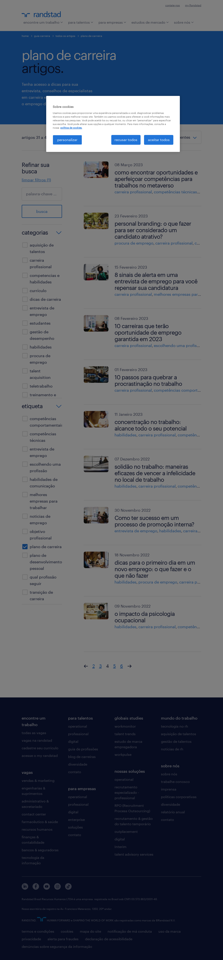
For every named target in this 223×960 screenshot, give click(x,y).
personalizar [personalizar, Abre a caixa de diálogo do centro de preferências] (67, 140)
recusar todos (126, 140)
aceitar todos (159, 140)
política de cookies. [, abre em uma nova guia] (71, 127)
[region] (113, 124)
